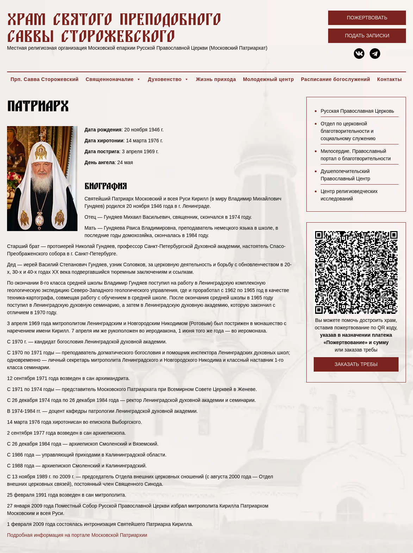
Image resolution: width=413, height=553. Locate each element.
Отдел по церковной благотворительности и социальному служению (348, 131)
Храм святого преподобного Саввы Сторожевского (114, 27)
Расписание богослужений (335, 79)
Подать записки (367, 35)
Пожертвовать (367, 17)
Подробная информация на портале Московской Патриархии (77, 535)
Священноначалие (113, 79)
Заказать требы (355, 364)
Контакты (389, 79)
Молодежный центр (268, 79)
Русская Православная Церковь (357, 111)
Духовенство (168, 79)
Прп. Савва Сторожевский (45, 79)
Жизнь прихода (216, 79)
